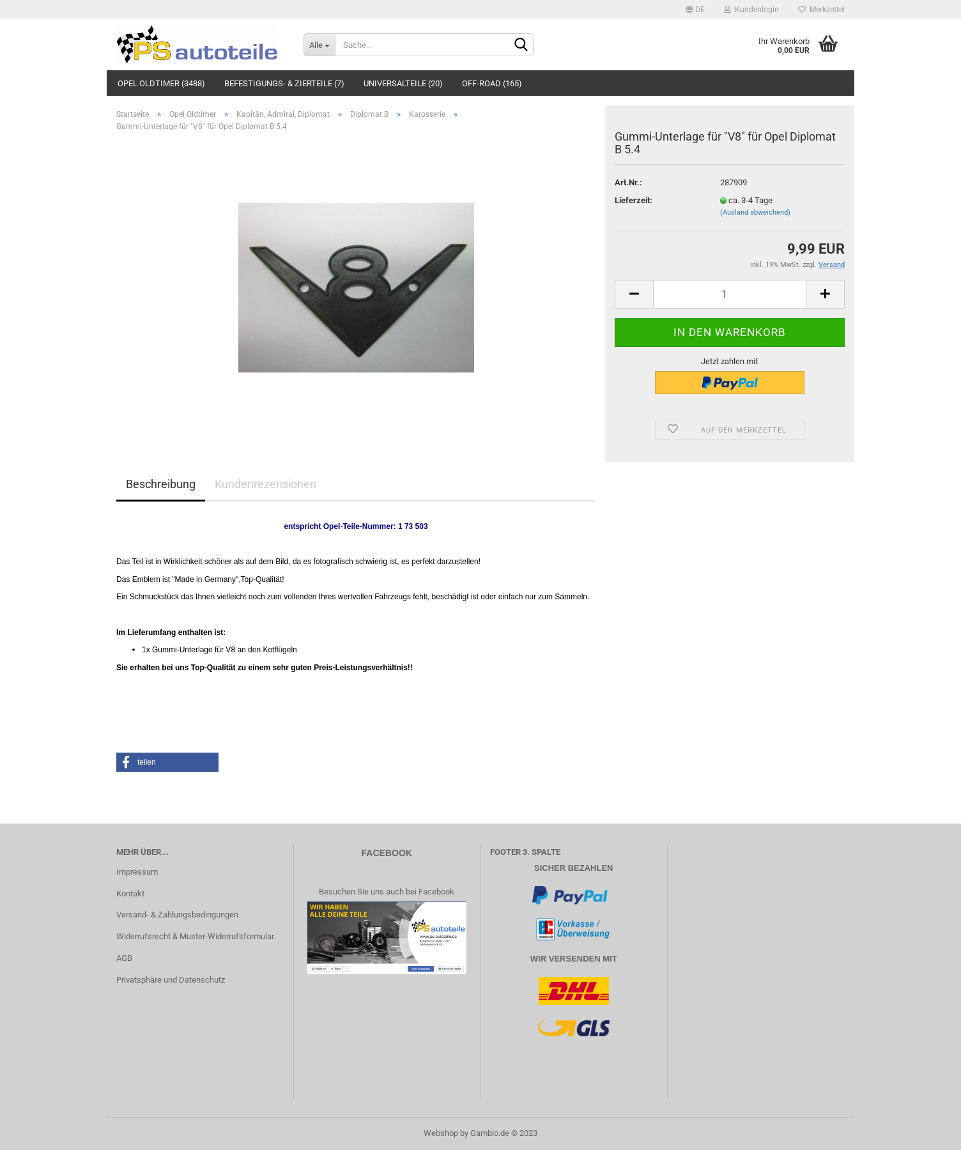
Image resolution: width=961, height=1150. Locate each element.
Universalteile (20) (403, 83)
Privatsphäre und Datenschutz (170, 980)
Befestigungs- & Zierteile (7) (284, 83)
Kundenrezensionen (265, 484)
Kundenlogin (751, 9)
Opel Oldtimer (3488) (161, 83)
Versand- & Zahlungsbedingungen (177, 914)
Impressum (137, 872)
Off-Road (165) (492, 83)
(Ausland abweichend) (755, 212)
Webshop (441, 1133)
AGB (124, 958)
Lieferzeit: (633, 200)
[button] (167, 762)
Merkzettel (821, 9)
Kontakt (130, 893)
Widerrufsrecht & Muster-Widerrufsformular (195, 936)
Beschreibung (161, 484)
